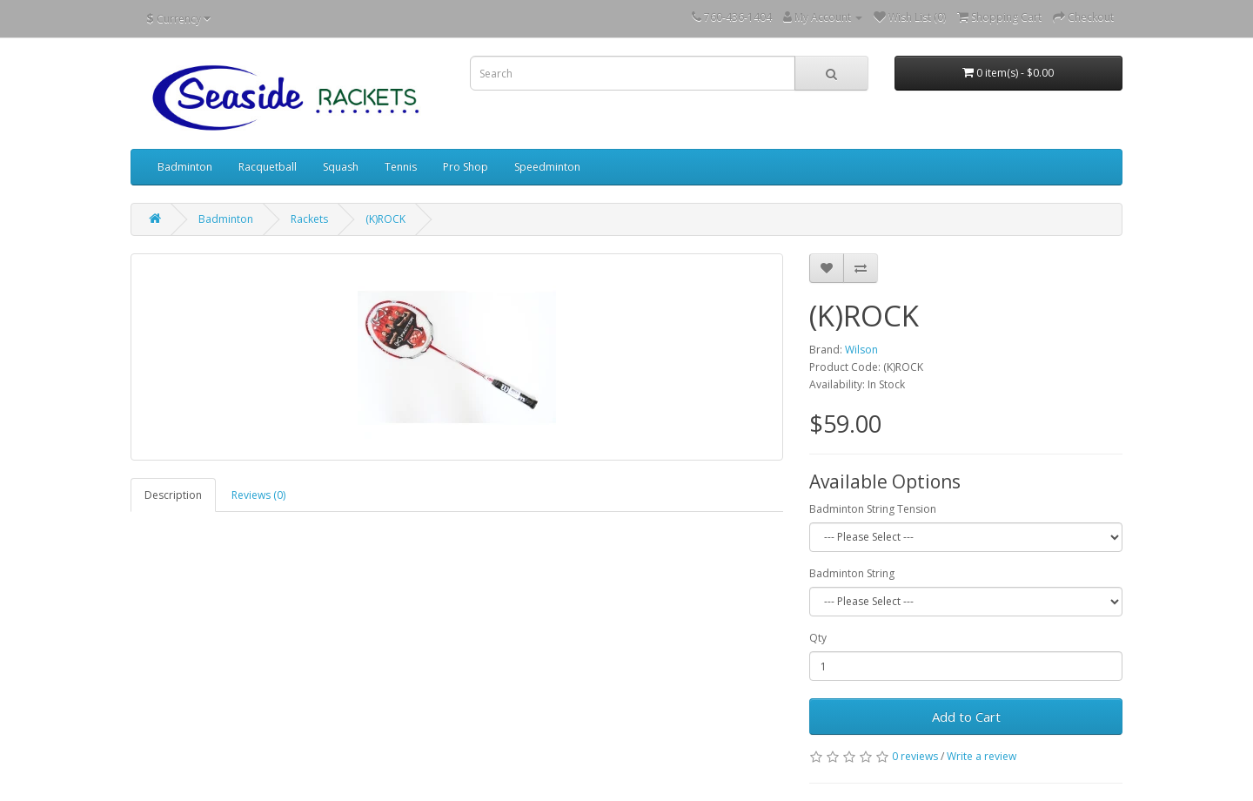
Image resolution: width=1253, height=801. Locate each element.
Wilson (861, 349)
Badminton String (852, 573)
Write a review (981, 756)
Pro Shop (465, 166)
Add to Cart (966, 716)
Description (173, 495)
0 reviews (915, 756)
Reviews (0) (258, 495)
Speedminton (547, 166)
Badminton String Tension (872, 508)
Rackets (309, 219)
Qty (818, 637)
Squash (340, 166)
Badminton (184, 166)
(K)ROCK (385, 219)
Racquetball (267, 166)
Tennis (401, 166)
